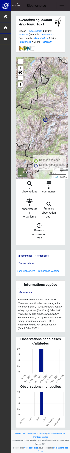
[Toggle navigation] (62, 5)
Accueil (18, 433)
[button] (20, 73)
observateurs (26, 263)
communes (25, 255)
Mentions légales (40, 437)
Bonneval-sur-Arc (26, 271)
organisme (42, 255)
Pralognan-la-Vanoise (48, 271)
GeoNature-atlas (31, 448)
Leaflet (56, 177)
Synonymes (25, 292)
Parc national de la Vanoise (34, 433)
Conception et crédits (56, 433)
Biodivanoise (36, 5)
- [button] (20, 78)
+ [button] (20, 68)
